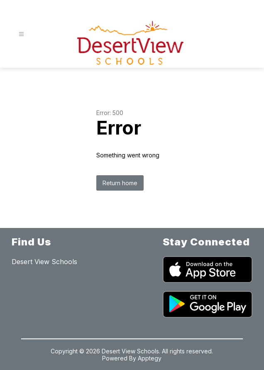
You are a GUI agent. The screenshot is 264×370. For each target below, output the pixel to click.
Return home (120, 182)
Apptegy (149, 358)
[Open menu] (21, 34)
